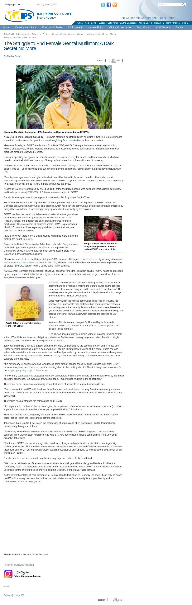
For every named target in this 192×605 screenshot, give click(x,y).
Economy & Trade (52, 27)
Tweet (6, 586)
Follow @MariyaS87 (14, 595)
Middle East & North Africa (151, 23)
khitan (60, 340)
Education (36, 34)
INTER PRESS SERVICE (54, 14)
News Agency (46, 17)
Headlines (89, 34)
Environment (75, 27)
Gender (179, 27)
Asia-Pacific (90, 23)
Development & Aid (26, 27)
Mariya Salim (13, 56)
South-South (143, 27)
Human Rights (95, 27)
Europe (101, 23)
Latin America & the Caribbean (122, 23)
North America (173, 23)
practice (28, 239)
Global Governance (120, 27)
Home (6, 27)
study (22, 189)
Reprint (100, 60)
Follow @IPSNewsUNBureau (19, 565)
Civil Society (163, 27)
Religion (8, 37)
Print (115, 60)
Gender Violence (68, 34)
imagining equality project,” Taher (24, 370)
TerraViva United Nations (24, 37)
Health (98, 34)
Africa (80, 23)
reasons (67, 217)
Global (185, 23)
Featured (47, 34)
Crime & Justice (23, 34)
